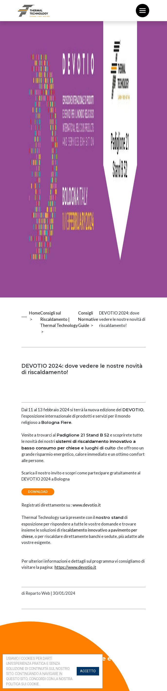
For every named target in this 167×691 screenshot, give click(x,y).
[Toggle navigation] (142, 10)
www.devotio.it (87, 505)
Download (38, 492)
